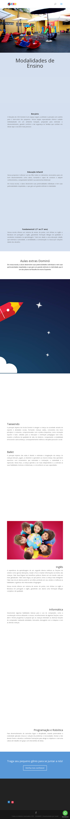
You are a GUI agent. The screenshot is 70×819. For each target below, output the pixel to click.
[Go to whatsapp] (65, 813)
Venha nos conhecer (35, 768)
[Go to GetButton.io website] (65, 817)
